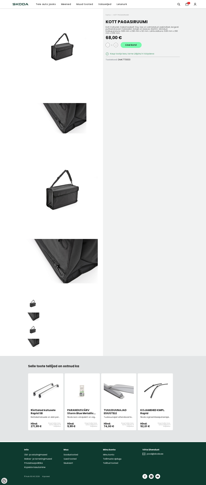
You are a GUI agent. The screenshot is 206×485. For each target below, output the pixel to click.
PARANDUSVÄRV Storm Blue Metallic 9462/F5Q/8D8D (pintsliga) (80, 412)
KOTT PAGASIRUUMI (121, 15)
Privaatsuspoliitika (33, 463)
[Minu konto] (195, 4)
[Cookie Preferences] (4, 481)
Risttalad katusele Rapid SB (43, 412)
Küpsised (46, 476)
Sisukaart (68, 463)
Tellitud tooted (110, 463)
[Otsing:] (178, 4)
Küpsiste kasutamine (34, 467)
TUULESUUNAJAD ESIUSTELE (115, 412)
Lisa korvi (131, 44)
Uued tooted (70, 458)
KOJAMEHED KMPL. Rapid (152, 412)
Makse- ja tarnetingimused (38, 458)
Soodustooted (71, 454)
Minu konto (108, 454)
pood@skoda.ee (155, 453)
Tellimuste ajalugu (112, 458)
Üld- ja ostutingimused (35, 454)
